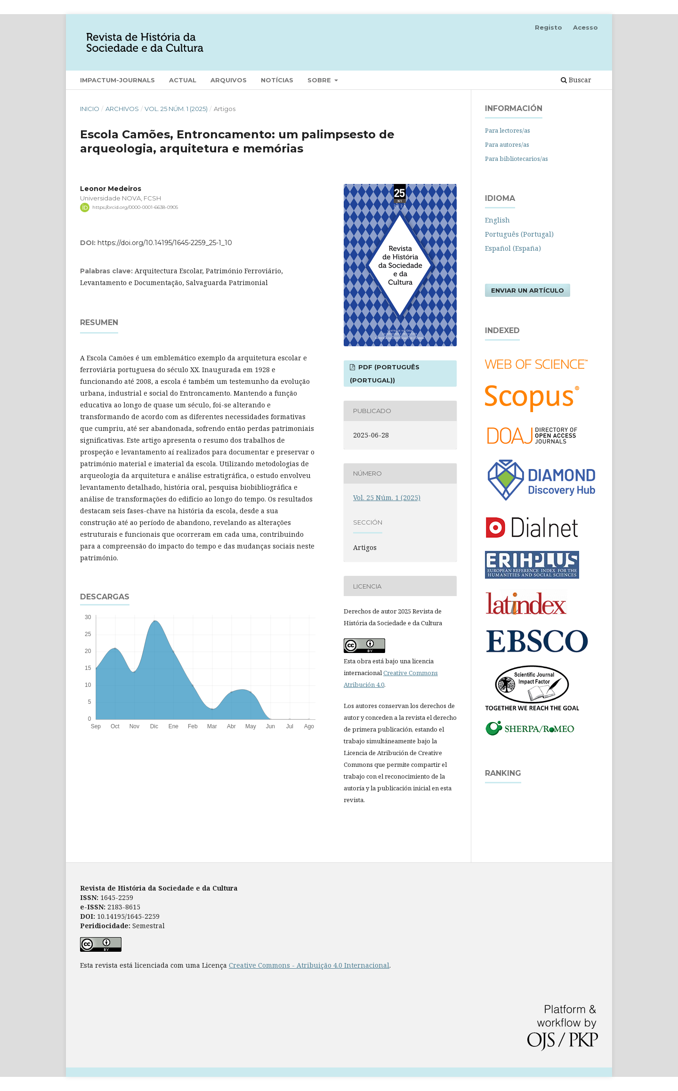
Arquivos (228, 80)
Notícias (277, 80)
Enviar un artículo (527, 290)
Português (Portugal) (519, 234)
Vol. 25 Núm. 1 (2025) (176, 108)
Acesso (585, 27)
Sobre (320, 80)
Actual (182, 80)
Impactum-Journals (117, 80)
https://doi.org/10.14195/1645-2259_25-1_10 (164, 243)
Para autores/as (507, 144)
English (497, 219)
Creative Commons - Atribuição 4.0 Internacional (309, 965)
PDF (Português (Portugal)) (385, 373)
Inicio (89, 108)
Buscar (576, 79)
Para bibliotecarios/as (516, 158)
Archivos (122, 108)
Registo (548, 27)
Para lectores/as (507, 130)
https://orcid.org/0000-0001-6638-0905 (135, 207)
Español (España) (513, 248)
